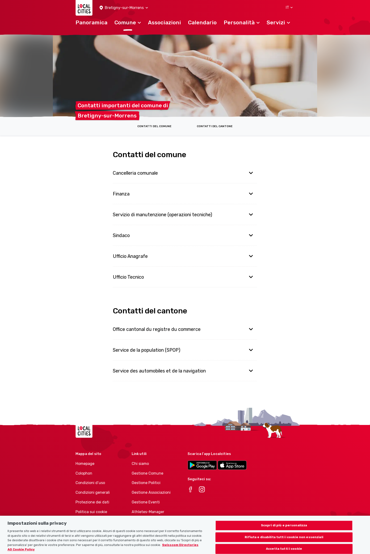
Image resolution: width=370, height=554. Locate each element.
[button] (124, 7)
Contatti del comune (154, 126)
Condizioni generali (93, 492)
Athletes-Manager (148, 512)
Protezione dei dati (92, 502)
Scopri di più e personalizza (284, 530)
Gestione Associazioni (151, 492)
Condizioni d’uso (90, 482)
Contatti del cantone (215, 126)
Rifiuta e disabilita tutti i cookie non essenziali (284, 542)
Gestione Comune (147, 473)
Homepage (85, 463)
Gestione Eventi (146, 502)
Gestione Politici (146, 482)
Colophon (84, 473)
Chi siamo (140, 463)
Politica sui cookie (91, 512)
